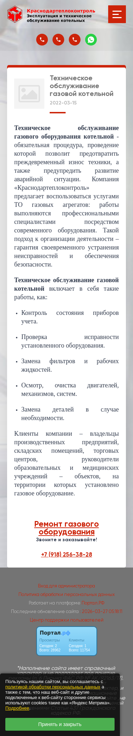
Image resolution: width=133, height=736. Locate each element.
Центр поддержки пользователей (67, 620)
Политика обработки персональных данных (66, 594)
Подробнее (17, 708)
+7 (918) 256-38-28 (66, 554)
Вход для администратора (66, 586)
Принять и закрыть (60, 724)
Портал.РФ (93, 603)
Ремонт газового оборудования (66, 528)
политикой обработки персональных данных (52, 686)
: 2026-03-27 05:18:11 (101, 611)
